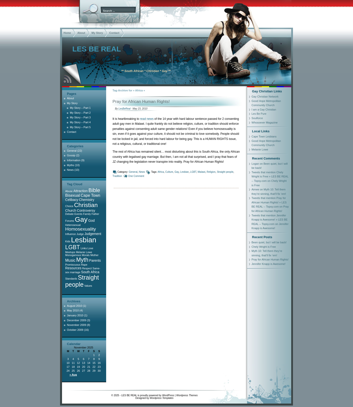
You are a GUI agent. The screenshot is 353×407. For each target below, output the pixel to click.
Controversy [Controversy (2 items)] (86, 210)
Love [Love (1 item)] (90, 248)
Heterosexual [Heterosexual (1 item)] (73, 224)
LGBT (193, 172)
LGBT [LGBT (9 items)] (72, 247)
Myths (70, 165)
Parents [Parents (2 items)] (95, 260)
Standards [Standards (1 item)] (71, 278)
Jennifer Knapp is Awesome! (269, 263)
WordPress (168, 395)
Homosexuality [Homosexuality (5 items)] (80, 229)
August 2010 (74, 305)
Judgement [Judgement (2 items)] (92, 234)
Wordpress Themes (187, 395)
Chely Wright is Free (264, 246)
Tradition (117, 176)
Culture (169, 172)
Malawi (201, 172)
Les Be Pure (259, 113)
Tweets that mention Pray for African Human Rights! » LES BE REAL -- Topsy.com (269, 202)
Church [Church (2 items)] (70, 210)
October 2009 (75, 329)
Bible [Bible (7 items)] (94, 190)
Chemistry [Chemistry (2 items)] (86, 200)
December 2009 (76, 320)
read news (146, 119)
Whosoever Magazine (264, 122)
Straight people (225, 172)
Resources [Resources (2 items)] (73, 268)
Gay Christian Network (265, 96)
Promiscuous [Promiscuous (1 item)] (72, 264)
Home (67, 32)
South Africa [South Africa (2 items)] (90, 272)
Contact (114, 32)
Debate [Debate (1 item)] (69, 213)
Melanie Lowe (260, 149)
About (81, 32)
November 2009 (76, 324)
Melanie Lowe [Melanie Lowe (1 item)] (84, 252)
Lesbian (184, 172)
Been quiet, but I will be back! (269, 242)
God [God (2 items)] (91, 220)
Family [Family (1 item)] (87, 213)
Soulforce (257, 118)
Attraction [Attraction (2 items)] (80, 191)
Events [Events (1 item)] (78, 213)
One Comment (136, 176)
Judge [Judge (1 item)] (80, 234)
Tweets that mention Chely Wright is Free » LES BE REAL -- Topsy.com (270, 176)
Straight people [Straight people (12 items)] (82, 281)
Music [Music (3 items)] (70, 260)
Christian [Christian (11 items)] (86, 205)
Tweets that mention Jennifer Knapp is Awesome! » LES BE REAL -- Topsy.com (270, 219)
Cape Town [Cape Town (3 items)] (90, 195)
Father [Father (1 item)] (95, 213)
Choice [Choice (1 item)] (69, 206)
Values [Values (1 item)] (88, 285)
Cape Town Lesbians (264, 136)
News (142, 172)
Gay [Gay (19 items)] (81, 219)
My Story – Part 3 (80, 117)
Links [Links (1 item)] (84, 248)
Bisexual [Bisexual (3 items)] (72, 195)
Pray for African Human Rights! (141, 101)
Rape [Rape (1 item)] (84, 264)
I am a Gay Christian (264, 109)
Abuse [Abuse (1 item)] (69, 191)
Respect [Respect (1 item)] (87, 268)
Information (73, 160)
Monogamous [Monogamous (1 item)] (73, 255)
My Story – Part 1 (80, 107)
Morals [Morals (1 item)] (86, 255)
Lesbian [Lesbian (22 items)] (83, 240)
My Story (97, 32)
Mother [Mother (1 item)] (94, 255)
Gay (177, 172)
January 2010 (75, 315)
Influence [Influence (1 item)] (70, 234)
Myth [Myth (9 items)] (82, 260)
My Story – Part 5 (80, 127)
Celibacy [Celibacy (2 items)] (71, 200)
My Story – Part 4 (80, 122)
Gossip (71, 155)
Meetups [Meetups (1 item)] (70, 252)
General (133, 172)
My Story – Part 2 (80, 112)
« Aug (73, 374)
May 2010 (73, 310)
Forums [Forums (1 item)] (69, 220)
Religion (211, 172)
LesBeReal (124, 108)
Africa (161, 172)
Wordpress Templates (162, 398)
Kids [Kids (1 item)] (67, 241)
